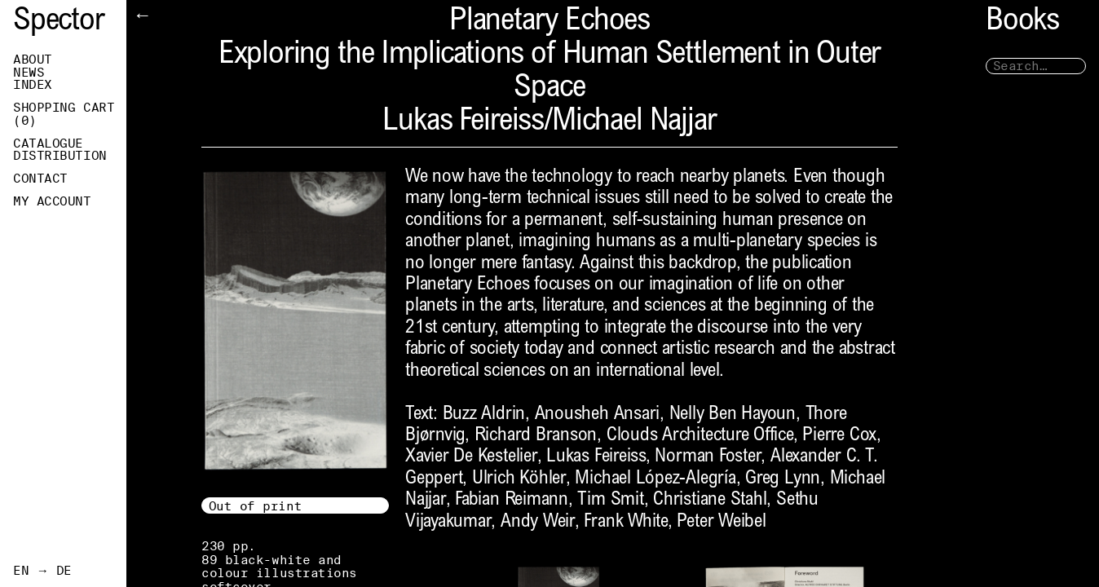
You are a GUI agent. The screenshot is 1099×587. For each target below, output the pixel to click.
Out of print (255, 506)
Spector (58, 22)
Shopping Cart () (63, 114)
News (28, 72)
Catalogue (48, 143)
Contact (40, 178)
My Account (52, 201)
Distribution (60, 155)
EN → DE (42, 570)
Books (1022, 22)
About (32, 59)
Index (32, 84)
